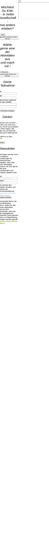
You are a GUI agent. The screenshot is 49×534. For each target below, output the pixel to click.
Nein (2, 34)
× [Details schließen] (19, 1)
